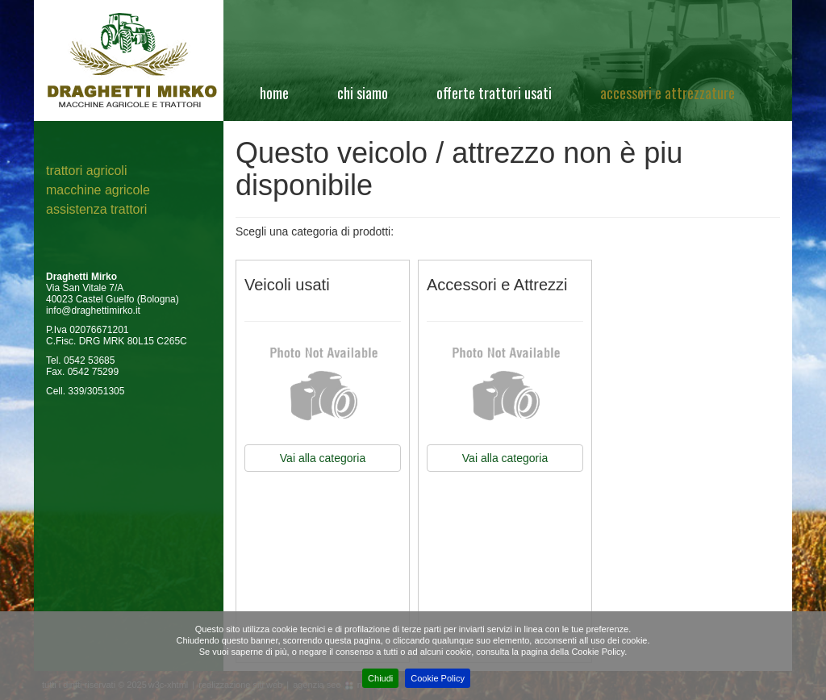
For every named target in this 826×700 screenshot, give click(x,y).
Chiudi (380, 678)
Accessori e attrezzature (667, 92)
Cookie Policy (438, 678)
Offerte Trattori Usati (494, 92)
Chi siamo (362, 92)
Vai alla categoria (322, 458)
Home (274, 92)
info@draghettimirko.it (93, 310)
